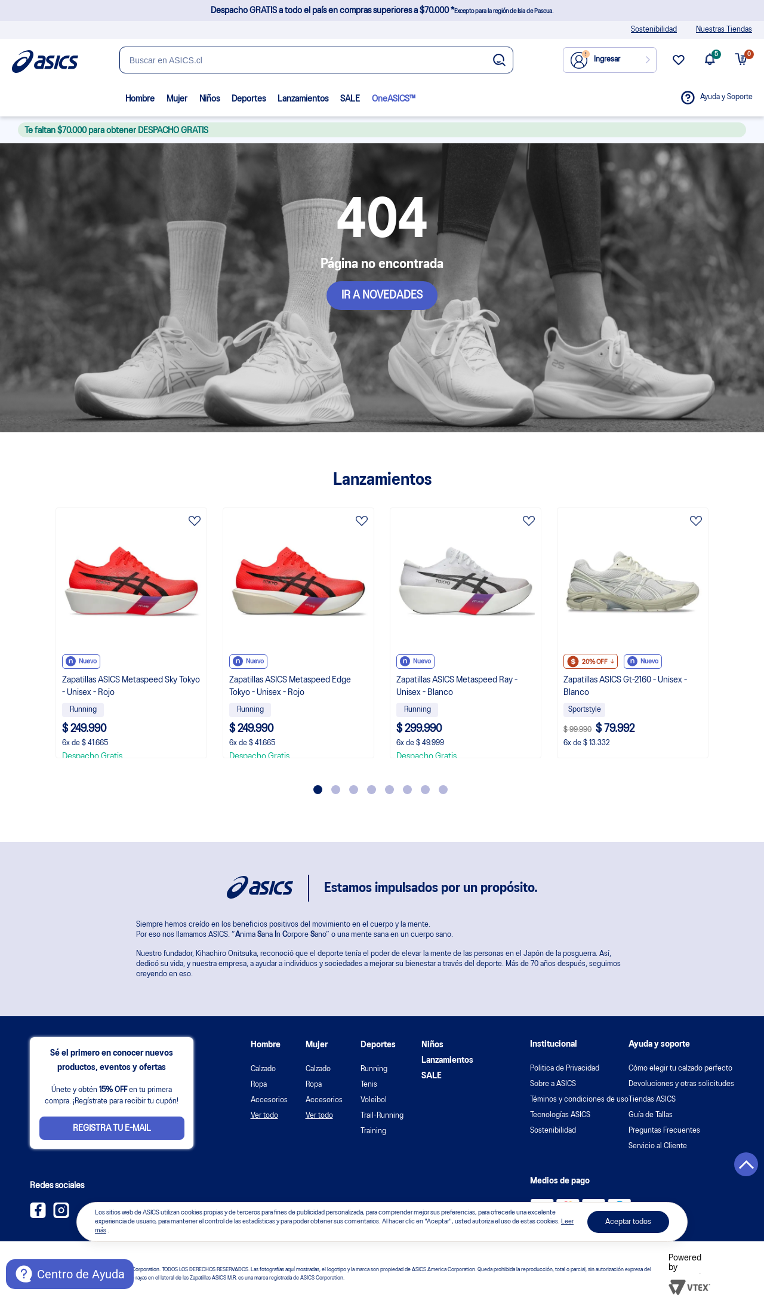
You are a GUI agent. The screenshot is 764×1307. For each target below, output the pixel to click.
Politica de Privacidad (564, 1068)
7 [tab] (425, 789)
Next (725, 645)
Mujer (177, 99)
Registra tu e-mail (112, 1128)
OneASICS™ (393, 99)
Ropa (259, 1084)
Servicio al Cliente (658, 1146)
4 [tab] (371, 789)
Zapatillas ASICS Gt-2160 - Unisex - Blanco (625, 686)
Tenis (369, 1084)
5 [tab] (389, 789)
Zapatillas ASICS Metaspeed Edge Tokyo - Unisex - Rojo (290, 686)
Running (374, 1069)
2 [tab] (335, 789)
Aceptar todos (628, 1222)
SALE (350, 99)
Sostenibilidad (654, 29)
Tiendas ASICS (652, 1099)
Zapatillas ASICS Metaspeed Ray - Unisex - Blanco (456, 686)
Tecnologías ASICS (560, 1115)
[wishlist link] (679, 64)
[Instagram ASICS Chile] (61, 1215)
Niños (209, 99)
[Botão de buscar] (499, 61)
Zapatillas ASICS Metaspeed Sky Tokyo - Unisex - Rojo (131, 686)
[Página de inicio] (45, 61)
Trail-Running (382, 1116)
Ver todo (264, 1116)
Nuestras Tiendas (724, 29)
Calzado (263, 1069)
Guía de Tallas (651, 1115)
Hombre (140, 99)
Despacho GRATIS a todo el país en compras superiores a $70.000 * (382, 11)
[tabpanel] (131, 633)
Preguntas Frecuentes (664, 1130)
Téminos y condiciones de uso (579, 1099)
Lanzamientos (303, 99)
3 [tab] (353, 789)
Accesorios (269, 1100)
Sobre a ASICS (553, 1084)
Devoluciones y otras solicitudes (681, 1084)
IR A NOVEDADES (382, 295)
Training (373, 1131)
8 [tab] (443, 789)
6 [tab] (407, 789)
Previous (39, 645)
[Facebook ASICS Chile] (38, 1215)
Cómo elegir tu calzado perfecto (680, 1068)
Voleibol (374, 1100)
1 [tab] (317, 789)
